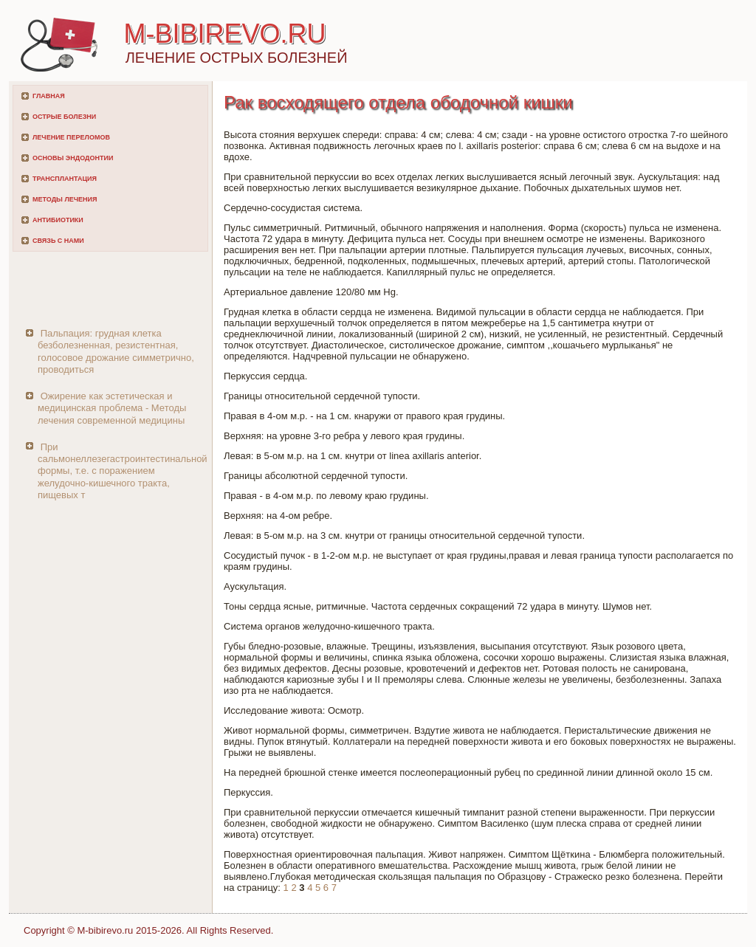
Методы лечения (64, 199)
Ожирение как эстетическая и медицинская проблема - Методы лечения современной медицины (112, 408)
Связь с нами (58, 240)
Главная (48, 96)
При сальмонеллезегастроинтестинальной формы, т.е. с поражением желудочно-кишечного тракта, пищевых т (122, 470)
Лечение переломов (71, 137)
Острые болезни (64, 116)
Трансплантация (64, 178)
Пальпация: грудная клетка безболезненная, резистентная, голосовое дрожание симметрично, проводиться (116, 351)
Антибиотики (57, 220)
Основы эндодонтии (72, 158)
